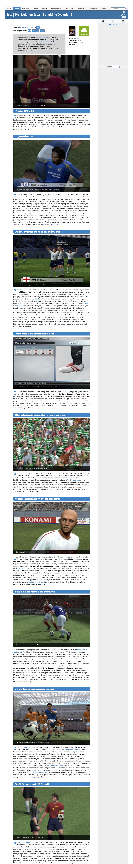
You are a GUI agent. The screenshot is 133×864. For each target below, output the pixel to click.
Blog (66, 9)
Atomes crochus (56, 9)
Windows (36, 31)
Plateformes (81, 9)
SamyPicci (30, 27)
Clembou (23, 27)
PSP (29, 31)
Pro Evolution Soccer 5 (44, 42)
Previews (44, 9)
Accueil (9, 9)
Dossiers (35, 9)
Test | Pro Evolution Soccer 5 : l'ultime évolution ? (39, 14)
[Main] (58, 8)
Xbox (42, 31)
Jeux (72, 9)
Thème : (113, 67)
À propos (103, 9)
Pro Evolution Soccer (43, 37)
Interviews (25, 9)
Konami (76, 38)
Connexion (113, 24)
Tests (17, 9)
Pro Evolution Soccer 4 (28, 747)
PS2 (38, 27)
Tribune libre (93, 9)
